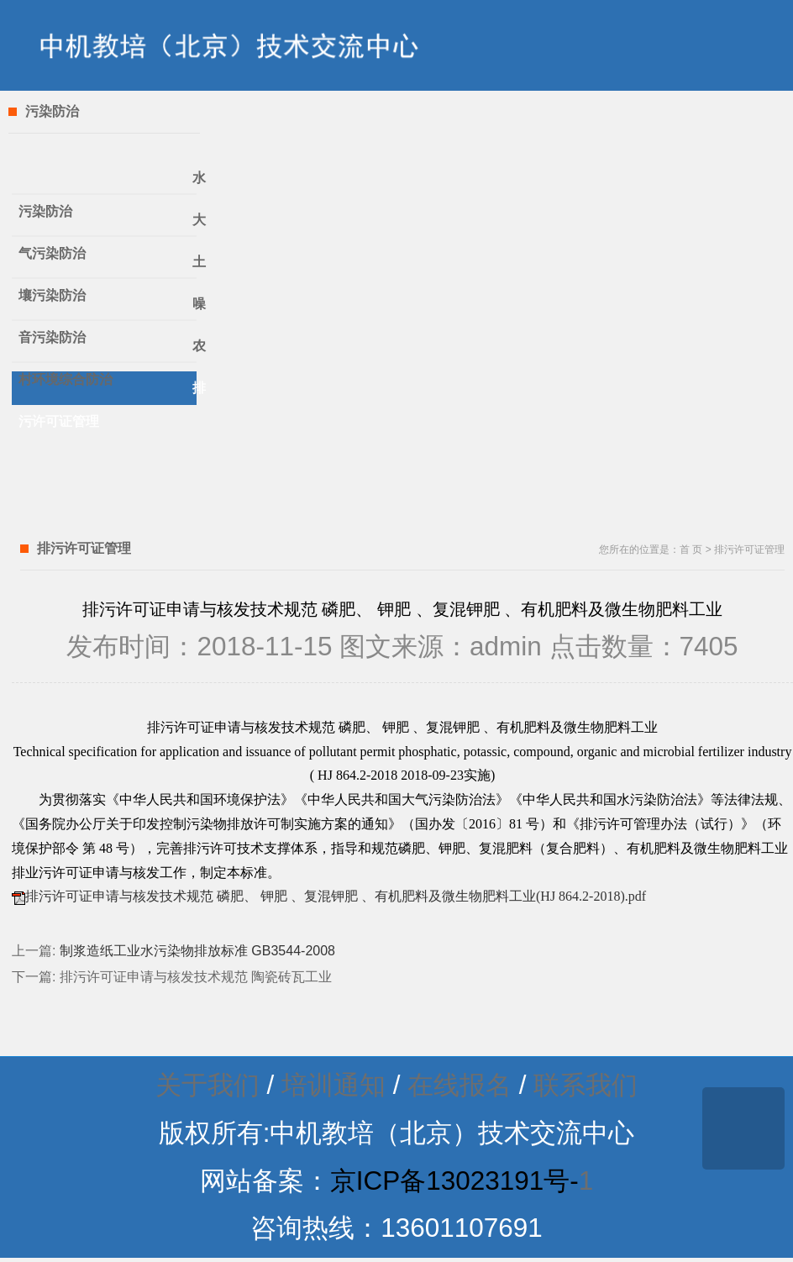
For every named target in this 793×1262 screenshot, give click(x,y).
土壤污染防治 (107, 267)
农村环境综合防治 (107, 351)
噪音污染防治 (107, 309)
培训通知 (333, 1085)
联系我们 (585, 1085)
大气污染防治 (107, 225)
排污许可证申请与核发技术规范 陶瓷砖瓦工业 (196, 977)
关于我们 (207, 1085)
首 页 (691, 549)
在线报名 (459, 1085)
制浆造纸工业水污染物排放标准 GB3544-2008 (197, 951)
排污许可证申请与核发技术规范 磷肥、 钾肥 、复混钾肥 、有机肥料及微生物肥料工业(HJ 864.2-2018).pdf (335, 896)
